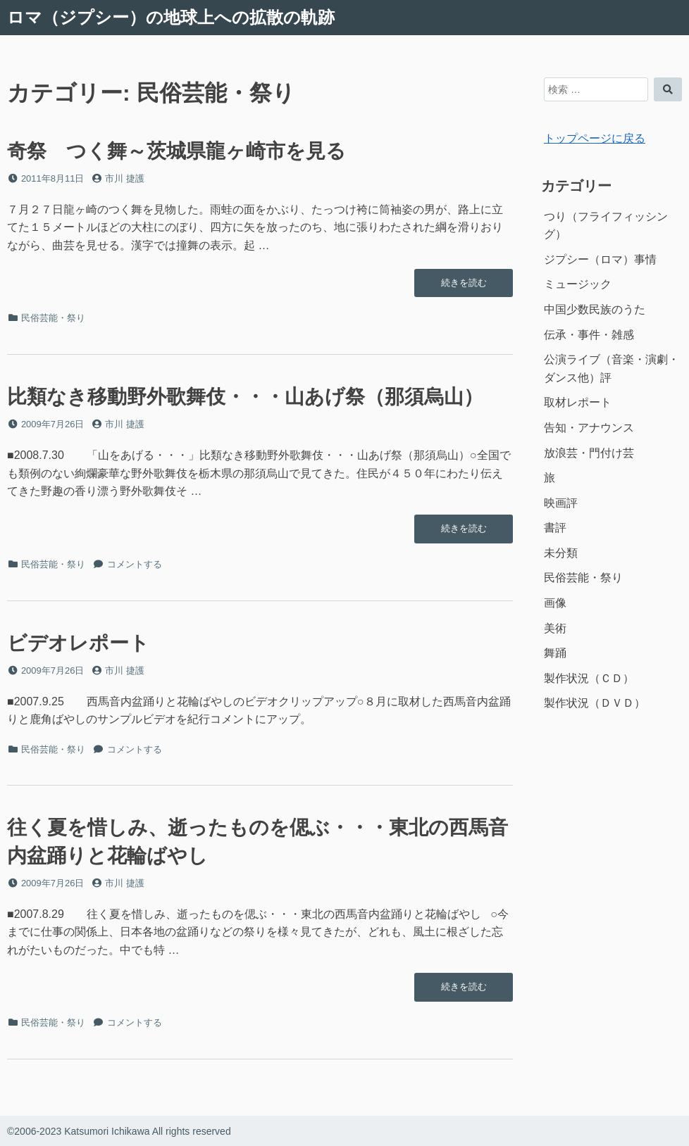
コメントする (134, 564)
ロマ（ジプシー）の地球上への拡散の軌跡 (171, 17)
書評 (555, 528)
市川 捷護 (124, 178)
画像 (555, 603)
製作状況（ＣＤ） (589, 678)
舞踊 (555, 653)
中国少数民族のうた (594, 309)
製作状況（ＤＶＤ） (594, 703)
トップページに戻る (594, 138)
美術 (555, 628)
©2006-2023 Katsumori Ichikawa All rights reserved (119, 1131)
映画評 (561, 503)
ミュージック (578, 284)
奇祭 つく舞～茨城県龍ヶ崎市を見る (176, 151)
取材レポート (578, 402)
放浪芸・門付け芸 (589, 453)
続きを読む (463, 286)
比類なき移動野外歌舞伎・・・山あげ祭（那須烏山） (245, 397)
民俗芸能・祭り (53, 318)
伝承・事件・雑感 (589, 335)
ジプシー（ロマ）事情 (600, 259)
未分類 (561, 553)
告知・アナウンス (589, 428)
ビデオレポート (78, 643)
